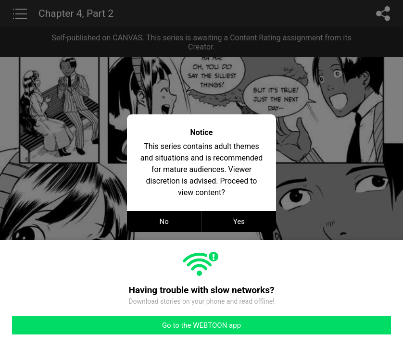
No (164, 221)
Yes (239, 221)
